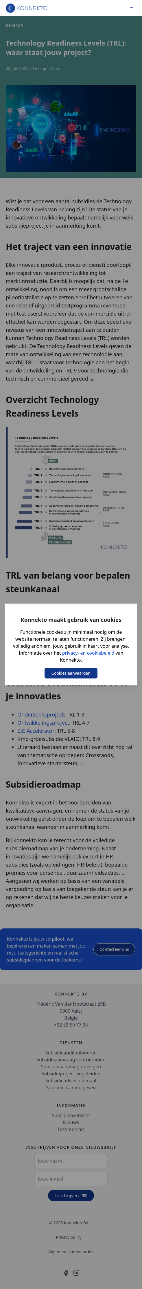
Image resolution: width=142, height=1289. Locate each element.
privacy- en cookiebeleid (88, 653)
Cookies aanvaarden (71, 673)
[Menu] (131, 8)
